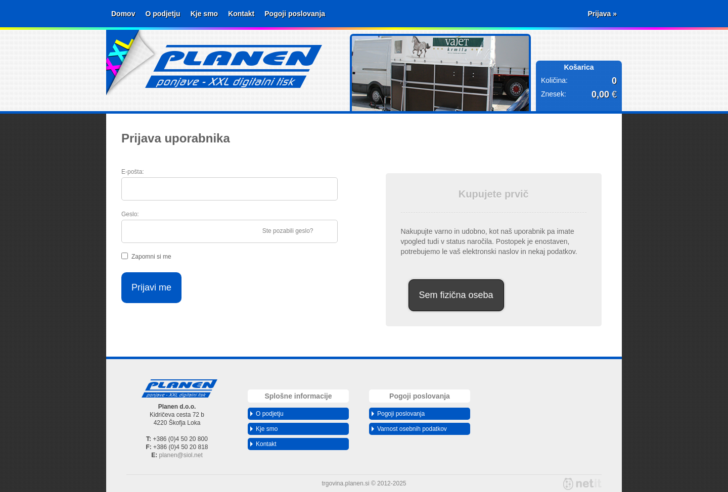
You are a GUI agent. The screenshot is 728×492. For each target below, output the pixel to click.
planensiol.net (181, 455)
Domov (123, 14)
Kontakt (241, 14)
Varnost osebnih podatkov (409, 428)
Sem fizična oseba (456, 295)
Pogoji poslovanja (294, 14)
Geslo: (130, 214)
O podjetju (162, 14)
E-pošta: (132, 171)
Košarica (579, 67)
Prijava (602, 14)
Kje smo (204, 14)
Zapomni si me (151, 256)
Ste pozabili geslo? (287, 230)
